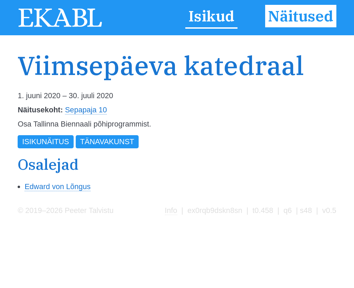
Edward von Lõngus (58, 186)
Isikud (211, 16)
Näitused (300, 16)
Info (171, 210)
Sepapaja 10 (86, 109)
